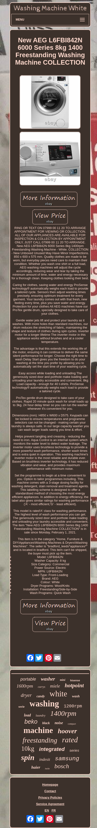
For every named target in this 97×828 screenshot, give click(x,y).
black (46, 723)
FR (54, 810)
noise (59, 723)
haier (35, 767)
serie (21, 706)
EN (47, 810)
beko (31, 721)
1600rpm (25, 685)
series (74, 750)
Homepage (50, 784)
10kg (27, 748)
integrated (52, 749)
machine (38, 730)
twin (47, 768)
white (58, 693)
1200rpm (73, 706)
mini (62, 680)
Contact (50, 791)
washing (44, 703)
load (27, 715)
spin (27, 757)
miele (55, 685)
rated (70, 740)
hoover (67, 731)
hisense (75, 680)
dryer (26, 695)
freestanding (40, 740)
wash (76, 696)
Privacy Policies (50, 797)
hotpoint (74, 685)
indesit (44, 759)
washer (48, 679)
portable (28, 679)
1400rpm (63, 713)
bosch (61, 766)
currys (41, 686)
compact (72, 723)
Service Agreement (50, 804)
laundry (40, 715)
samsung (67, 758)
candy (41, 696)
